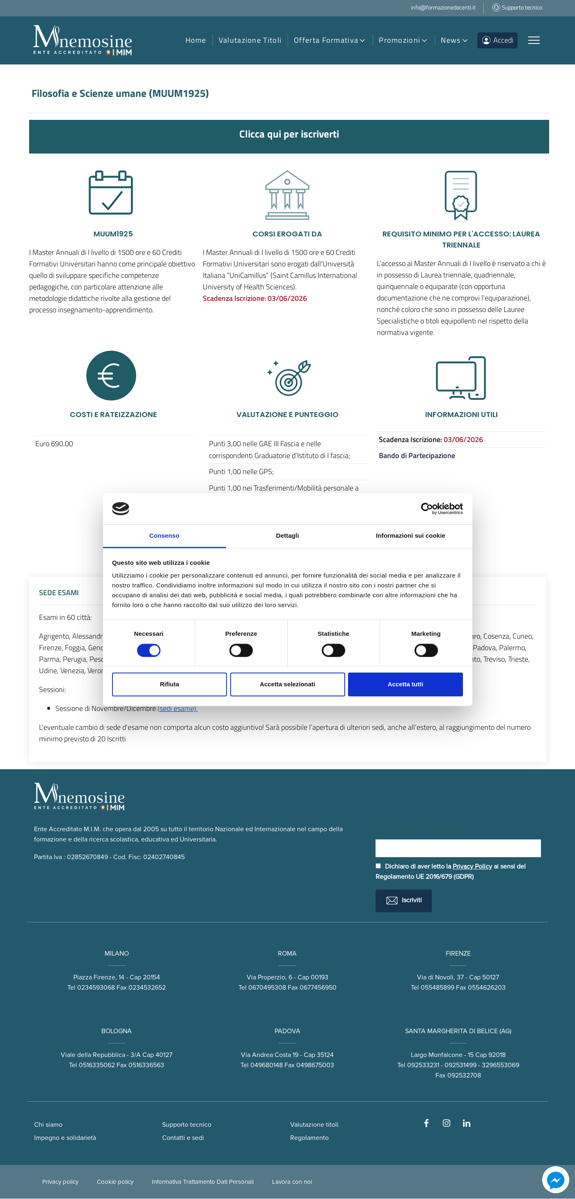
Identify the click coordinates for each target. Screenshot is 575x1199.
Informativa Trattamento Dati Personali (203, 1182)
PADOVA (287, 1032)
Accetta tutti (406, 684)
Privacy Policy (472, 867)
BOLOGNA (116, 1032)
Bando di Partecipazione (417, 455)
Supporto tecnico (186, 1125)
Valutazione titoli (314, 1125)
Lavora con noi (292, 1182)
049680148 (266, 1065)
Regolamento (309, 1138)
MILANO (117, 954)
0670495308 (267, 988)
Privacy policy (60, 1182)
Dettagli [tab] (287, 535)
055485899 (437, 988)
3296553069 (500, 1065)
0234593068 (96, 988)
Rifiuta (169, 684)
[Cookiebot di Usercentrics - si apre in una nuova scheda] (427, 508)
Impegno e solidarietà (65, 1138)
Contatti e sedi (183, 1138)
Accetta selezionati (287, 684)
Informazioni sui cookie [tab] (410, 535)
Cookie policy (115, 1182)
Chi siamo (48, 1125)
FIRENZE (458, 954)
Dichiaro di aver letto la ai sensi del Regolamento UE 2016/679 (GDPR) (451, 872)
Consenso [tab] (164, 535)
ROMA (287, 954)
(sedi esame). (178, 708)
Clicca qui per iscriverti (289, 134)
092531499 (460, 1065)
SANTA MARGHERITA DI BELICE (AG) (458, 1032)
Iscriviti (403, 901)
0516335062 (97, 1065)
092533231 (423, 1065)
